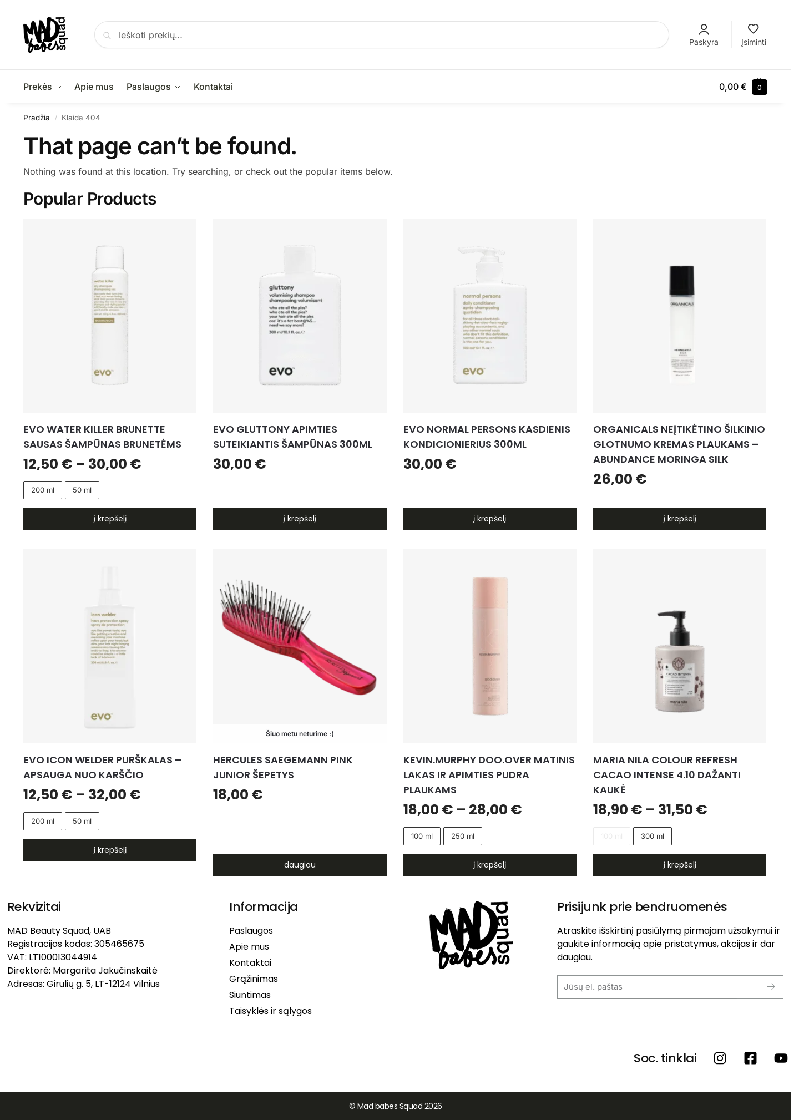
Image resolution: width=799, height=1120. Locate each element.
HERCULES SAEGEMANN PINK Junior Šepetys (283, 767)
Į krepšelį (110, 518)
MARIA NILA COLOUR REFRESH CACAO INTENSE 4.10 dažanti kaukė (667, 775)
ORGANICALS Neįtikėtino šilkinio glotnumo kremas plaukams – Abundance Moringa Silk (679, 444)
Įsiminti (753, 35)
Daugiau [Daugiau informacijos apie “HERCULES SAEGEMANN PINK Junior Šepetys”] (300, 864)
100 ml (422, 836)
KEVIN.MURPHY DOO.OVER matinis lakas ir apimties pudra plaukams (489, 775)
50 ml (82, 489)
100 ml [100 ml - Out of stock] (612, 836)
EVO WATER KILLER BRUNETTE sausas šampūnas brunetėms (102, 436)
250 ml (462, 836)
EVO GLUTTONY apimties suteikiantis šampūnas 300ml (292, 436)
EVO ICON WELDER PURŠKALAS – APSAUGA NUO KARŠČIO (102, 767)
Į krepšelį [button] (300, 518)
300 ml (652, 836)
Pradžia (36, 117)
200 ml (42, 489)
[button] (743, 86)
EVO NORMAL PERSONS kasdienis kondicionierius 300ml (486, 436)
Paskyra (704, 35)
